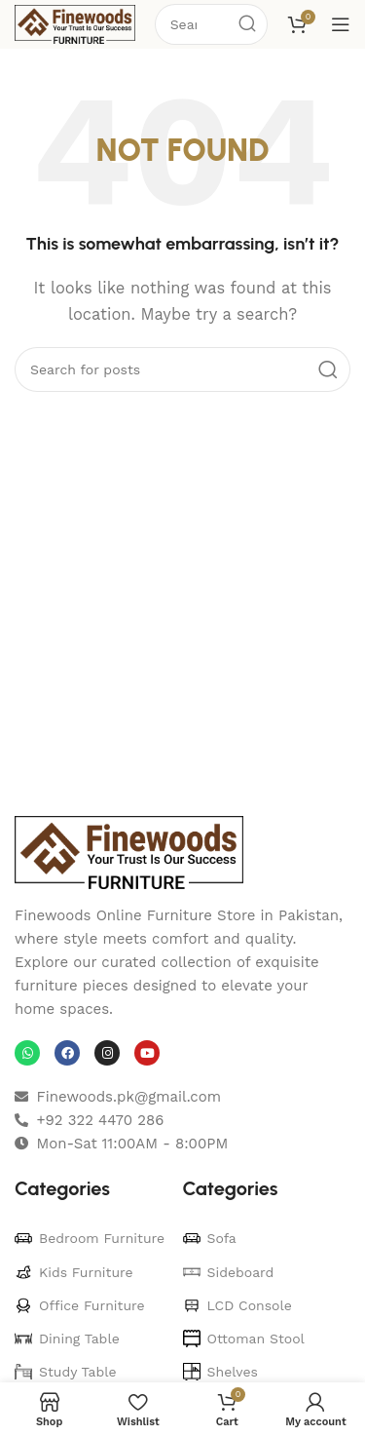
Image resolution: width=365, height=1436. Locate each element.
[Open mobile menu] (340, 24)
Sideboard (228, 1272)
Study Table (66, 1371)
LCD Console (237, 1305)
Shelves (220, 1371)
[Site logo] (75, 23)
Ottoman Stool (244, 1338)
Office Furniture (80, 1305)
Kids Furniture (74, 1272)
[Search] (182, 369)
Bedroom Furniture (89, 1238)
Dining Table (67, 1338)
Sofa (210, 1238)
